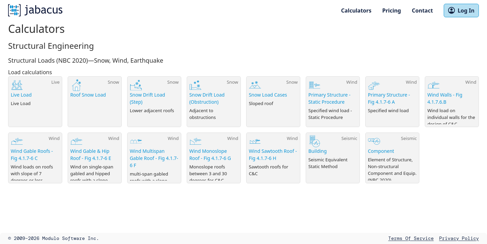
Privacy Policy (459, 238)
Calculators (356, 10)
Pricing (391, 10)
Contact (422, 10)
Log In (461, 10)
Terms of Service (411, 238)
